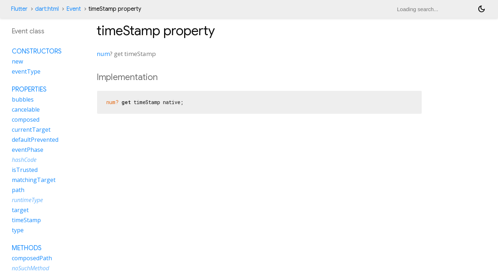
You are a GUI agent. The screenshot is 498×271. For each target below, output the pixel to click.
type (18, 230)
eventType (26, 71)
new (17, 61)
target (20, 210)
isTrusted (25, 170)
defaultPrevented (35, 140)
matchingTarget (34, 180)
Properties (29, 89)
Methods (27, 248)
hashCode (24, 160)
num (103, 54)
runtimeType (27, 200)
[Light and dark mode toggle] (481, 9)
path (18, 190)
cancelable (26, 109)
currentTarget (31, 130)
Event (73, 9)
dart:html (47, 9)
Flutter (19, 9)
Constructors (37, 51)
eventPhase (27, 150)
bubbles (23, 99)
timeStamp (26, 220)
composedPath (32, 258)
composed (25, 119)
